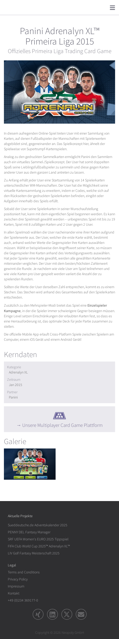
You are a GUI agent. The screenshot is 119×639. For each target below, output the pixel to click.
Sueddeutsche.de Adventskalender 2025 (37, 525)
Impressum (16, 586)
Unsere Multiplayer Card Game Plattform (62, 425)
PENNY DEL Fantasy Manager (29, 532)
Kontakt (13, 593)
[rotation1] (30, 464)
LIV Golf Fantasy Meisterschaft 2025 (33, 553)
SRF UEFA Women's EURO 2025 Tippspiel (38, 539)
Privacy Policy (18, 579)
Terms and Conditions (24, 572)
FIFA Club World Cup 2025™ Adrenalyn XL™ (39, 546)
